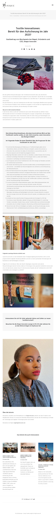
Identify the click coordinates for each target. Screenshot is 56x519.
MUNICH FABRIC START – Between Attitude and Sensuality (26, 456)
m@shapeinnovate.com (19, 423)
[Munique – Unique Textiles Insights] (8, 5)
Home (11, 16)
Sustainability (16, 16)
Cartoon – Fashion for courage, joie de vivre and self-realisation (45, 466)
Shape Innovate (22, 324)
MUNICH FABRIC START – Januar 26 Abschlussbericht (9, 456)
